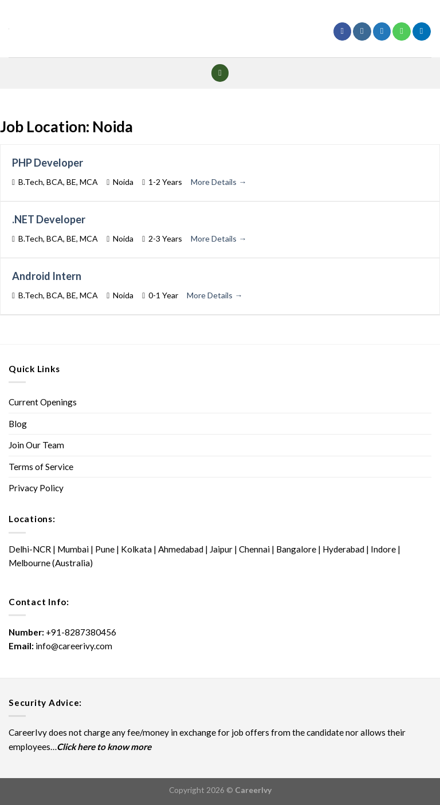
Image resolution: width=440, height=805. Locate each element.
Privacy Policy (36, 488)
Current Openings (43, 402)
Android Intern (46, 276)
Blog (18, 424)
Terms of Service (41, 466)
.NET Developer (48, 219)
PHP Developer (47, 162)
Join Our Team (36, 445)
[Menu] (220, 73)
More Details (218, 182)
